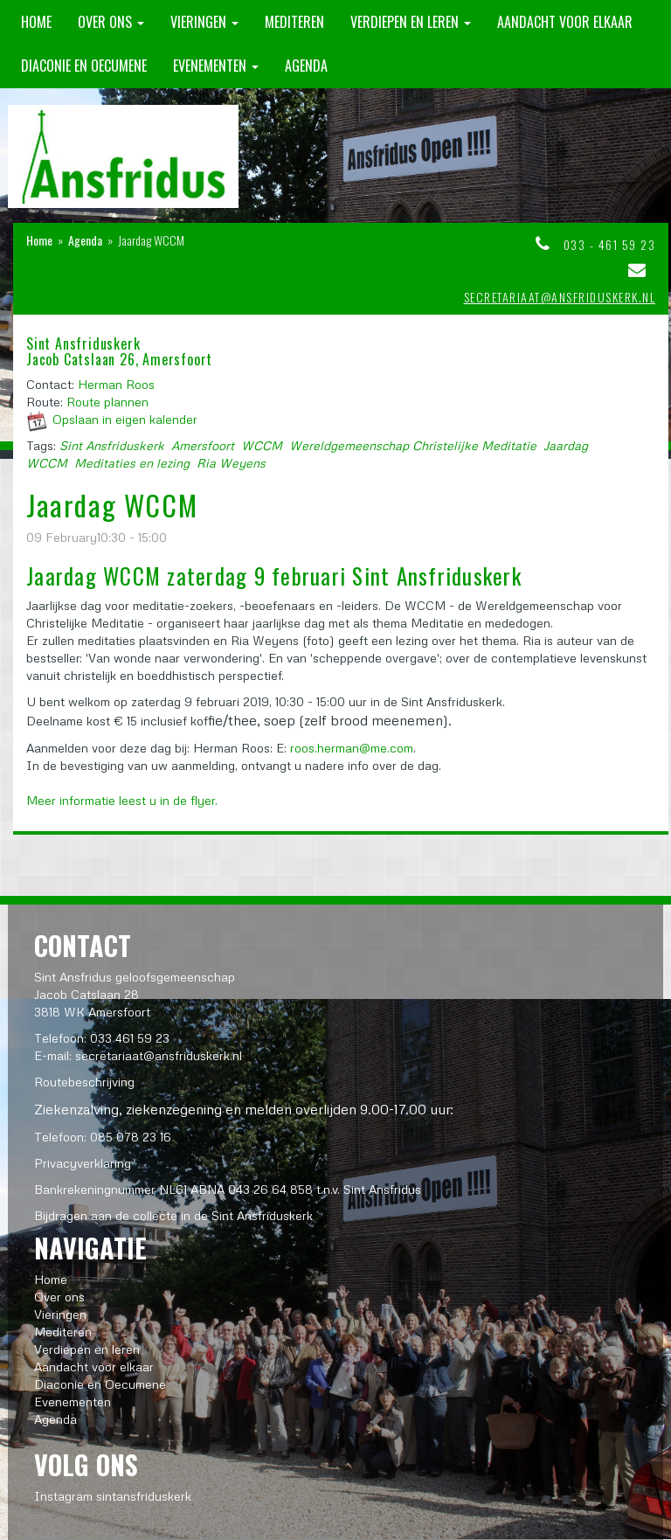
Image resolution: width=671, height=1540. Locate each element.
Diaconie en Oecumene (84, 65)
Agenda (306, 65)
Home (36, 21)
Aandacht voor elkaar (565, 21)
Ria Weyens (231, 462)
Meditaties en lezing (132, 462)
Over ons (111, 21)
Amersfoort (202, 445)
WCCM (261, 445)
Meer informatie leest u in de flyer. (122, 800)
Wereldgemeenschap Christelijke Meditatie (412, 445)
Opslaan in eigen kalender (124, 419)
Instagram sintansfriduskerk (112, 1495)
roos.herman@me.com (351, 747)
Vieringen (204, 21)
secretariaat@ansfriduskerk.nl (560, 297)
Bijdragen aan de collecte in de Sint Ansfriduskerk (173, 1215)
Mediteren (294, 21)
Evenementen (216, 65)
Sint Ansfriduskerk (111, 445)
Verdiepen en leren (410, 21)
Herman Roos (116, 384)
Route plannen (107, 401)
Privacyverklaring (82, 1162)
